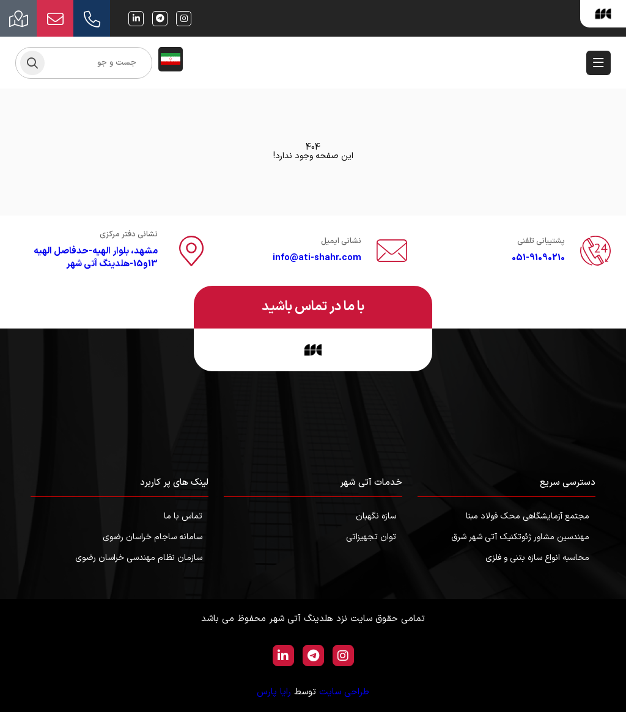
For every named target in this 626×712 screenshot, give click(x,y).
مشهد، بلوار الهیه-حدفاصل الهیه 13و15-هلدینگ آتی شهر (96, 257)
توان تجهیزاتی (371, 537)
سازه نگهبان (376, 516)
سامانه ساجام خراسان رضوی (152, 537)
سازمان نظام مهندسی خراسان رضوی (138, 557)
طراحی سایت (344, 692)
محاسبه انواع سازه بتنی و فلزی (537, 557)
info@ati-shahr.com (317, 258)
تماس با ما (183, 516)
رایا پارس (274, 692)
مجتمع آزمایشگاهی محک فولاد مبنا (527, 516)
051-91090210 (538, 258)
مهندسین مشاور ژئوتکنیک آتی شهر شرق (520, 537)
